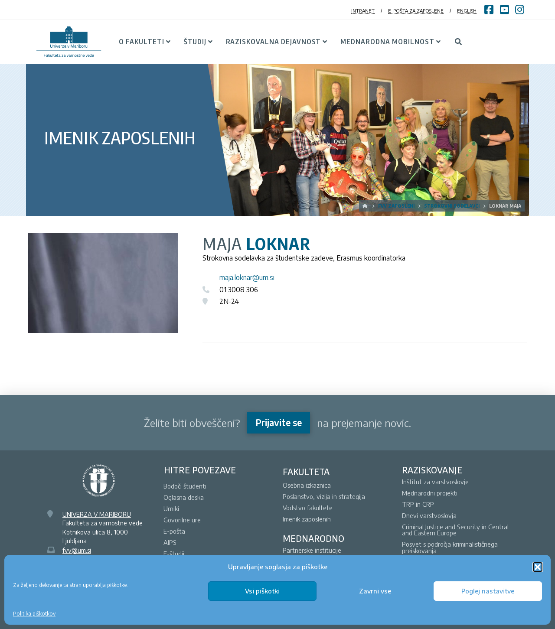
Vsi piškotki (262, 591)
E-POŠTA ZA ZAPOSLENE (416, 10)
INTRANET (363, 10)
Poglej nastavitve (487, 591)
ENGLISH (467, 10)
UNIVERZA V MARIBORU (96, 514)
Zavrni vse (375, 591)
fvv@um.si (76, 550)
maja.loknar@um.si (246, 277)
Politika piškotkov (34, 613)
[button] (537, 567)
